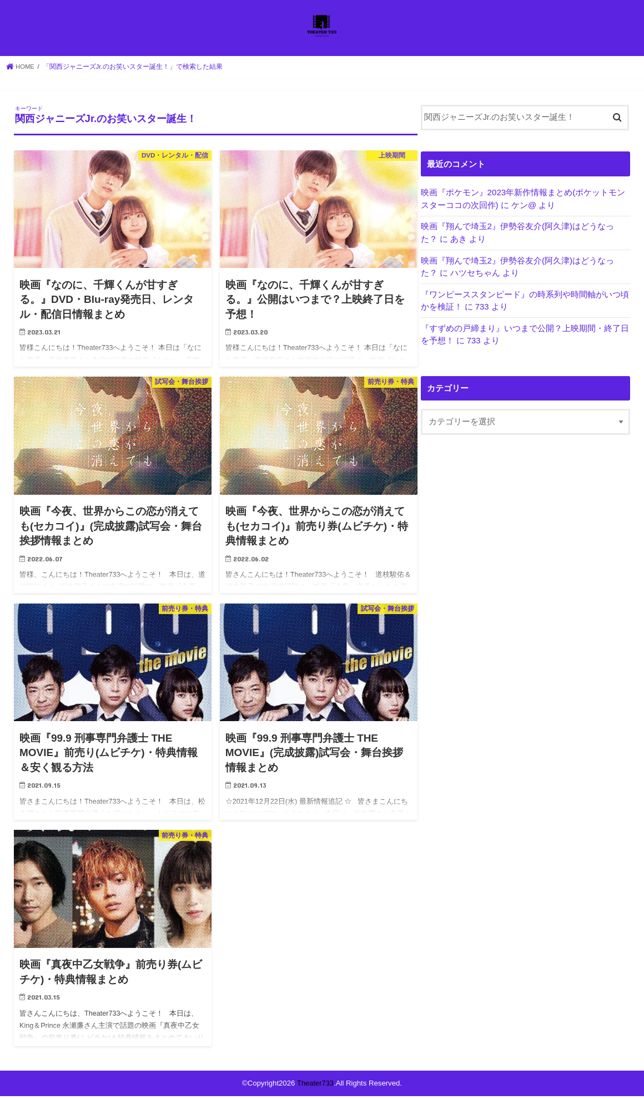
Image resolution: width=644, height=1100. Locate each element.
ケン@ (523, 209)
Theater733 (315, 1087)
